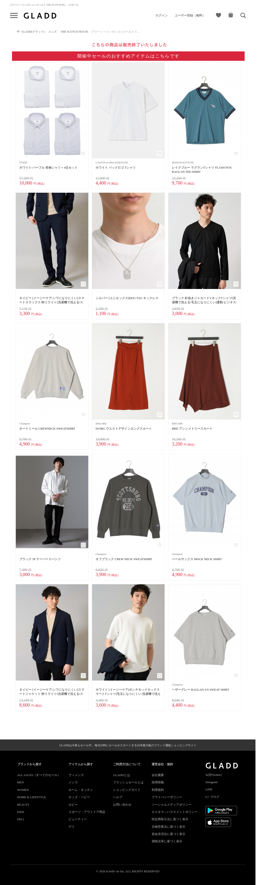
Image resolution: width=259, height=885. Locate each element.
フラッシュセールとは (128, 782)
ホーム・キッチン (81, 790)
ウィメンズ (76, 775)
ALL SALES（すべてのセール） (39, 775)
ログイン (161, 15)
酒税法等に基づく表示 (167, 841)
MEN (20, 782)
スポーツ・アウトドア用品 (87, 812)
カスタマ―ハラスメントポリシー (175, 812)
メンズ (73, 782)
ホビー (73, 804)
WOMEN (23, 790)
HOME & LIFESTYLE (31, 797)
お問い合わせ (122, 804)
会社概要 (158, 775)
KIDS (20, 812)
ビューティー (78, 819)
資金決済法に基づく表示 (168, 834)
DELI (20, 819)
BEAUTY (23, 804)
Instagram (211, 782)
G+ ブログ (212, 797)
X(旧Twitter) (213, 775)
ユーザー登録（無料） (190, 15)
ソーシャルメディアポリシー (171, 804)
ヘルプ (117, 797)
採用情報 (158, 782)
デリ (72, 826)
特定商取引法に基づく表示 (170, 819)
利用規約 (158, 790)
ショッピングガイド (127, 790)
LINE (208, 789)
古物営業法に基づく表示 (168, 826)
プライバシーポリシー (167, 797)
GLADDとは (121, 775)
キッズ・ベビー (79, 797)
